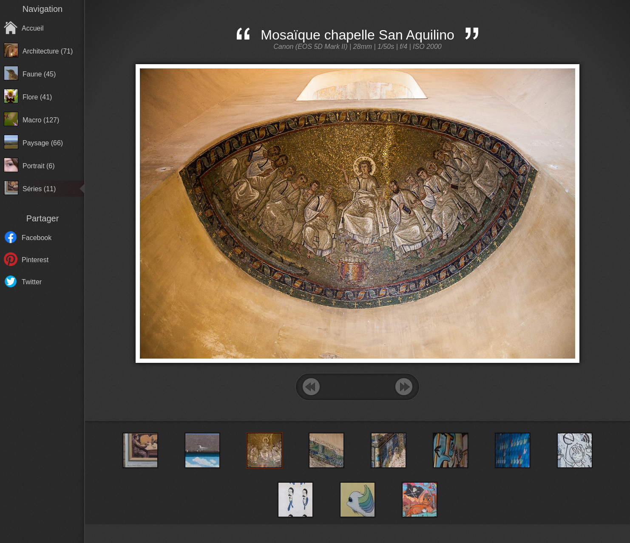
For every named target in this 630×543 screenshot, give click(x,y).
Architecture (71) (48, 51)
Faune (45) (39, 74)
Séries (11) (39, 188)
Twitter (32, 282)
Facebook (36, 237)
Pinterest (35, 259)
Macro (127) (41, 120)
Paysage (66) (43, 143)
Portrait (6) (39, 166)
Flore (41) (37, 97)
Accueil (33, 28)
